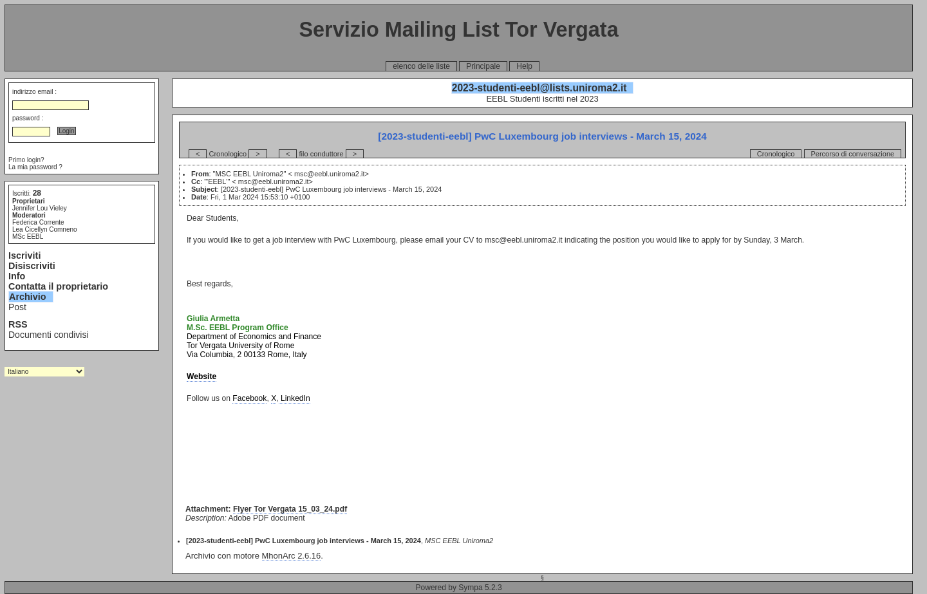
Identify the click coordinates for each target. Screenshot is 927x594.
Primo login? (26, 159)
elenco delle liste (421, 66)
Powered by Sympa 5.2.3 (459, 587)
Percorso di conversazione (853, 154)
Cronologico (776, 154)
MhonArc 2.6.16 (291, 556)
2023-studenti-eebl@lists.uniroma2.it (539, 87)
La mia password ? (35, 167)
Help (524, 66)
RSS (18, 324)
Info (16, 276)
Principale (483, 66)
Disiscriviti (31, 266)
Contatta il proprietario (58, 286)
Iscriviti (24, 255)
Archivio (27, 297)
